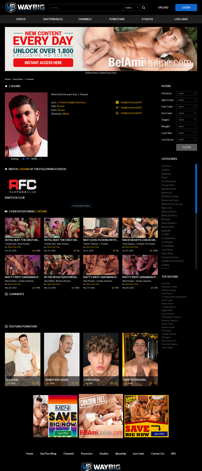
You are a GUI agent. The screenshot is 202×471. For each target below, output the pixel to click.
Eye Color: (167, 113)
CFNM (165, 234)
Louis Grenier (167, 313)
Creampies (167, 241)
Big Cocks (166, 207)
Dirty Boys (167, 253)
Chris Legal (92, 373)
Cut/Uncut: (167, 139)
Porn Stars (18, 79)
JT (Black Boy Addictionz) (174, 296)
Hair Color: (167, 106)
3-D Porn (166, 166)
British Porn (168, 226)
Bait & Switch (168, 188)
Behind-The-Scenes (172, 203)
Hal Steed (166, 330)
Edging (165, 264)
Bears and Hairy (170, 200)
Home (8, 79)
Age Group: (167, 100)
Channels (68, 446)
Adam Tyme (167, 323)
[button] (131, 7)
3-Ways (165, 169)
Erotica (165, 268)
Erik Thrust (166, 293)
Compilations (168, 238)
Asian (164, 177)
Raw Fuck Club (14, 240)
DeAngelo (166, 337)
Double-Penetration (172, 260)
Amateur (166, 173)
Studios (104, 446)
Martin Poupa (168, 327)
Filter (187, 147)
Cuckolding (167, 245)
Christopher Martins (171, 317)
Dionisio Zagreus (169, 320)
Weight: (165, 126)
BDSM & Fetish (169, 196)
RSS (173, 446)
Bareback (166, 192)
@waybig (120, 446)
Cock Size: (167, 133)
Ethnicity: (166, 93)
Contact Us (157, 446)
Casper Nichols (168, 333)
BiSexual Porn (168, 211)
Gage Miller (167, 310)
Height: (165, 119)
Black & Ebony (169, 215)
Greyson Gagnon (169, 344)
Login (186, 7)
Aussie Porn (168, 184)
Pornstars (87, 446)
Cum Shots (167, 249)
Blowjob (165, 219)
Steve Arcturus (168, 340)
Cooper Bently (168, 306)
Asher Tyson (167, 303)
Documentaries (170, 257)
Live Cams (138, 446)
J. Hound (30, 79)
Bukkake (166, 230)
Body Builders (169, 222)
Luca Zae (12, 373)
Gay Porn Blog (48, 446)
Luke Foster (167, 300)
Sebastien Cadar (56, 373)
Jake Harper (167, 347)
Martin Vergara (135, 373)
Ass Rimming (168, 181)
